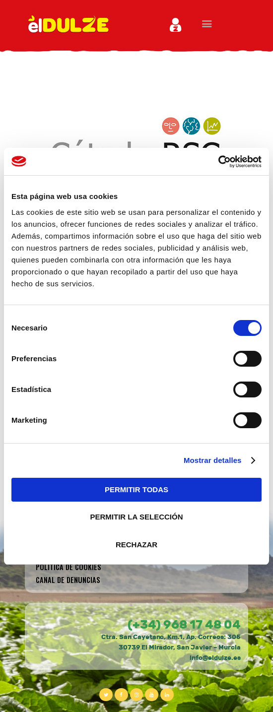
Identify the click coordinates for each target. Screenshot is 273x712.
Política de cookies (68, 567)
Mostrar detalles (213, 460)
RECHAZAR (136, 544)
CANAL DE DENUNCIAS (68, 580)
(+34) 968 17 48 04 (184, 625)
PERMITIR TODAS (136, 489)
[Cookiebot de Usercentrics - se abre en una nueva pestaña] (218, 161)
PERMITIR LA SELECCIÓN (136, 517)
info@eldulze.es (215, 658)
